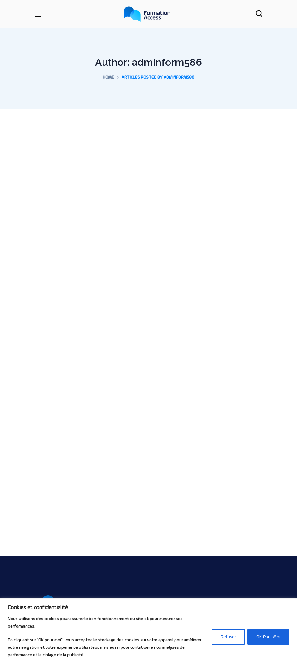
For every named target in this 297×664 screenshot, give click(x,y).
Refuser (228, 637)
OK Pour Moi (268, 637)
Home (108, 77)
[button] (259, 14)
